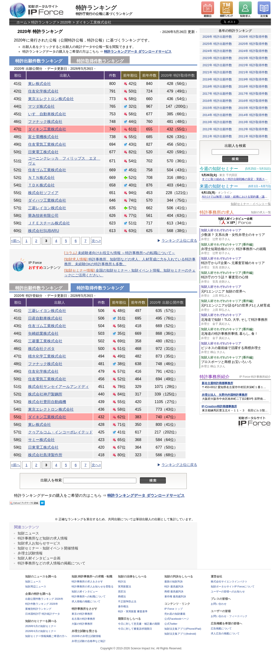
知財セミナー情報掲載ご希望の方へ (46, 636)
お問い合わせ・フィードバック (229, 616)
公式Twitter (170, 623)
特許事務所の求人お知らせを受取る (92, 586)
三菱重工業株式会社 (45, 341)
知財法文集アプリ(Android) (180, 633)
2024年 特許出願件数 (217, 51)
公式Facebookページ (176, 618)
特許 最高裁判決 (173, 586)
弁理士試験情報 (30, 553)
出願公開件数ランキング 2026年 (44, 598)
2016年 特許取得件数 (253, 100)
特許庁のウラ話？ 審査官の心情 (236, 279)
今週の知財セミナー (219, 168)
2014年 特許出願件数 (217, 115)
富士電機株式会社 (43, 137)
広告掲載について (221, 628)
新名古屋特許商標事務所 (217, 383)
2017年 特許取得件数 (253, 93)
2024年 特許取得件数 (253, 51)
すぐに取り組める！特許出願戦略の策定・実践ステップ (237, 179)
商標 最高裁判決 (173, 591)
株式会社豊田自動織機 (47, 402)
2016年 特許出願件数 (217, 100)
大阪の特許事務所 (82, 623)
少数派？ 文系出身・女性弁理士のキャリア (236, 237)
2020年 (66, 22)
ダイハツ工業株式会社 (47, 200)
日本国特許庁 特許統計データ (42, 613)
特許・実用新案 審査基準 (132, 611)
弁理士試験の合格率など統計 (89, 641)
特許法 (122, 581)
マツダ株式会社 (41, 106)
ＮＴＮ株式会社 (41, 178)
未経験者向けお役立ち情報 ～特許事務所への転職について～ (119, 253)
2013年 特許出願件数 (217, 122)
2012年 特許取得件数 (253, 129)
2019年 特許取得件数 (253, 79)
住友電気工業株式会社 (47, 144)
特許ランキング (43, 22)
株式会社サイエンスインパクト (229, 581)
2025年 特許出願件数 (217, 44)
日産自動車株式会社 (45, 318)
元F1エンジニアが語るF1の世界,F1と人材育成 (236, 307)
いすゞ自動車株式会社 (47, 114)
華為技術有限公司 (43, 216)
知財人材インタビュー (85, 591)
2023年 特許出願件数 (217, 58)
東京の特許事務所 (82, 613)
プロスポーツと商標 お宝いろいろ (236, 364)
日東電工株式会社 (43, 152)
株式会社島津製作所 (45, 455)
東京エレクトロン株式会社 (51, 99)
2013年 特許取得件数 (253, 122)
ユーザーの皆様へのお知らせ (228, 591)
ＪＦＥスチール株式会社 (49, 223)
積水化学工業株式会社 (47, 356)
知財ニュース (28, 533)
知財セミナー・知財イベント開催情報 (48, 548)
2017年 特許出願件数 (217, 93)
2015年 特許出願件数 (217, 108)
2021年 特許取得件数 (253, 72)
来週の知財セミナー (219, 186)
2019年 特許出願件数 (217, 79)
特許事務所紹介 (215, 376)
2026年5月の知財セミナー (40, 626)
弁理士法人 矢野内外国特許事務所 (224, 394)
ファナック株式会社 (45, 122)
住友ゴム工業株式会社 (47, 170)
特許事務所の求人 (217, 212)
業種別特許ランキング (38, 608)
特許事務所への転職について (89, 596)
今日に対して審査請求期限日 (135, 628)
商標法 (122, 596)
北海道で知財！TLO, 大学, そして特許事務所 (236, 322)
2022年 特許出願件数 (217, 65)
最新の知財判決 (173, 581)
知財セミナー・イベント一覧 (251, 204)
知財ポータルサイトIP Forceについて (233, 586)
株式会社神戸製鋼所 (45, 394)
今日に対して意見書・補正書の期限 (139, 623)
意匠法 (122, 591)
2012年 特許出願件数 (217, 129)
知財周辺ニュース (35, 586)
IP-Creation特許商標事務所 (219, 406)
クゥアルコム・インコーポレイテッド (60, 432)
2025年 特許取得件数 (253, 44)
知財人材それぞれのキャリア (221, 230)
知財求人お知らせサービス (39, 543)
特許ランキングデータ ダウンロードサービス (138, 51)
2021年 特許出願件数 (217, 72)
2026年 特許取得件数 (253, 36)
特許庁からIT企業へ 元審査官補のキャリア (236, 265)
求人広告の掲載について (225, 633)
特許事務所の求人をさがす (87, 581)
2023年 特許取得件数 (253, 58)
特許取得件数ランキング (100, 61)
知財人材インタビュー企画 (39, 558)
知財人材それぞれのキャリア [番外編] (227, 244)
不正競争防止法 (127, 601)
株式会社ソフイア (43, 193)
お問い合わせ (218, 603)
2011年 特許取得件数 (253, 136)
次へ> (96, 241)
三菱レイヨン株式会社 (47, 208)
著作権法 (123, 606)
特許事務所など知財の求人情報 (43, 538)
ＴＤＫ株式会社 (41, 185)
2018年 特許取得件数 (253, 86)
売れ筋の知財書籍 (174, 613)
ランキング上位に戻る (179, 240)
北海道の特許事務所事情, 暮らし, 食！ (236, 336)
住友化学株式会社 (43, 91)
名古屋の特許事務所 (83, 618)
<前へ (15, 241)
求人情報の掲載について (86, 601)
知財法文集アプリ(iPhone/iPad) (182, 628)
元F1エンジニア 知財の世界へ (236, 293)
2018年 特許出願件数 (217, 86)
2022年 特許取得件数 (253, 65)
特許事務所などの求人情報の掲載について (51, 563)
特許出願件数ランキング (38, 288)
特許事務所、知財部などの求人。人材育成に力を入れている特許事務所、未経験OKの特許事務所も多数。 (130, 261)
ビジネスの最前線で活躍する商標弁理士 (236, 350)
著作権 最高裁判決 (175, 596)
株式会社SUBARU (43, 231)
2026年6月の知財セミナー (40, 631)
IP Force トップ (173, 608)
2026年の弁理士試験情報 (86, 636)
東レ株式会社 (39, 84)
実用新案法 (124, 586)
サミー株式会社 (41, 440)
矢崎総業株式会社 (43, 333)
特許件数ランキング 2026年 (41, 603)
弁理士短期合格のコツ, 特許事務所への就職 (236, 251)
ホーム (21, 22)
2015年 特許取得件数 (253, 108)
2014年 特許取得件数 (253, 115)
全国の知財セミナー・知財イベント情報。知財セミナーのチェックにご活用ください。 (130, 272)
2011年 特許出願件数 (217, 136)
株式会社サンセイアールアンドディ (58, 387)
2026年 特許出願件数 (217, 36)
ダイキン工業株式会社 (93, 22)
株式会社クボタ (41, 349)
